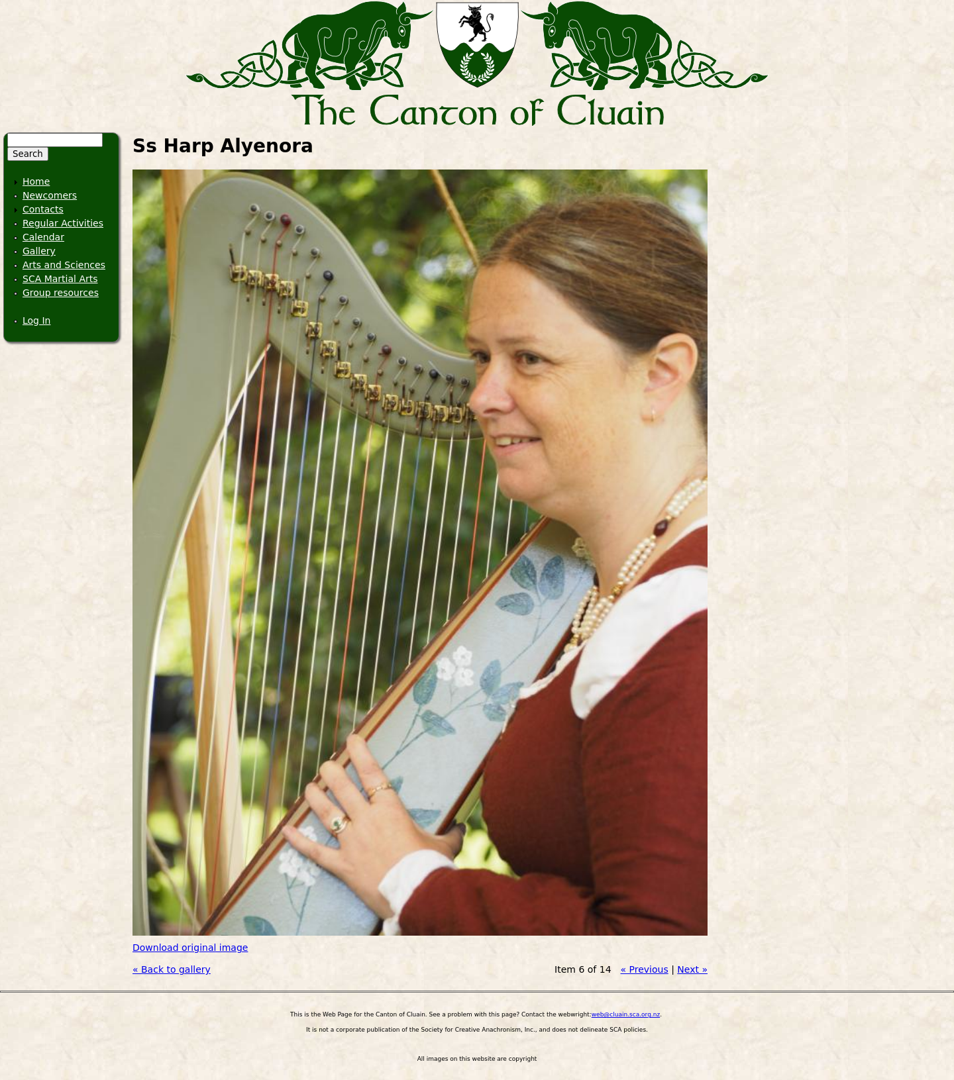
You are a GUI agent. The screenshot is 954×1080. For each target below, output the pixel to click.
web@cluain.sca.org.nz (626, 1014)
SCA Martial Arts (60, 278)
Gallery (39, 251)
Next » (692, 969)
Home (36, 181)
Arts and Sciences (64, 265)
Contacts (43, 209)
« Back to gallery (171, 969)
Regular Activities (63, 223)
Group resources (61, 292)
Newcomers (50, 195)
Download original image (190, 947)
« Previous (644, 969)
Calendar (43, 237)
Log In (36, 320)
